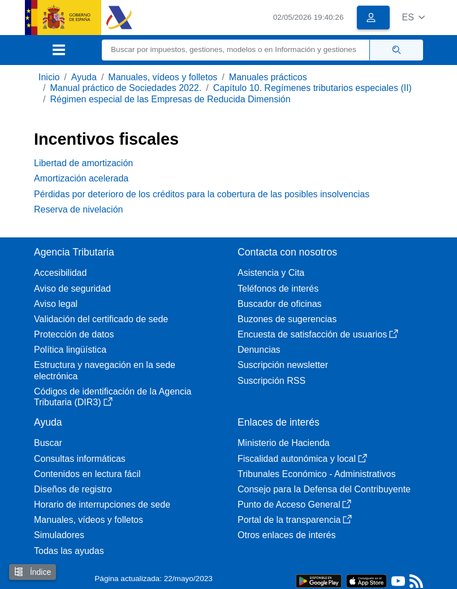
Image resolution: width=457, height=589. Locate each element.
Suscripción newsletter (283, 365)
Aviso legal (55, 304)
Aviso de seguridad (72, 288)
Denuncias (259, 349)
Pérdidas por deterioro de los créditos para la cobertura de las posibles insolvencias (201, 194)
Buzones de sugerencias (287, 319)
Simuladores (59, 535)
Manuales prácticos (268, 77)
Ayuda (84, 77)
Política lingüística (70, 349)
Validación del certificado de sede (101, 319)
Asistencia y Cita (271, 273)
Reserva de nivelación (78, 209)
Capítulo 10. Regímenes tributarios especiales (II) (312, 88)
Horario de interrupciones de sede (102, 504)
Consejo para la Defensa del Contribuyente (324, 489)
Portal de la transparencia (295, 520)
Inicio (48, 77)
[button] (413, 17)
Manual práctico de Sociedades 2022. (125, 88)
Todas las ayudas (69, 551)
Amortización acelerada (81, 178)
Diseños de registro (73, 489)
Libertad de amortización (83, 163)
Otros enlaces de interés (286, 535)
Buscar (48, 443)
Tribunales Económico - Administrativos (317, 474)
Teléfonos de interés (278, 288)
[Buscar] (236, 50)
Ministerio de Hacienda (284, 443)
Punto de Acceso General (294, 504)
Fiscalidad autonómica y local (302, 459)
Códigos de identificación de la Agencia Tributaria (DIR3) (112, 397)
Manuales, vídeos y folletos (162, 77)
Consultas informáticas (80, 459)
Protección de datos (74, 334)
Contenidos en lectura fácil (87, 474)
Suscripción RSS (271, 381)
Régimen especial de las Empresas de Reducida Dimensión (170, 99)
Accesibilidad (60, 273)
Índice (32, 572)
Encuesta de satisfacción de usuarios (318, 334)
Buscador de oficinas (280, 304)
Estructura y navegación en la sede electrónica (104, 370)
